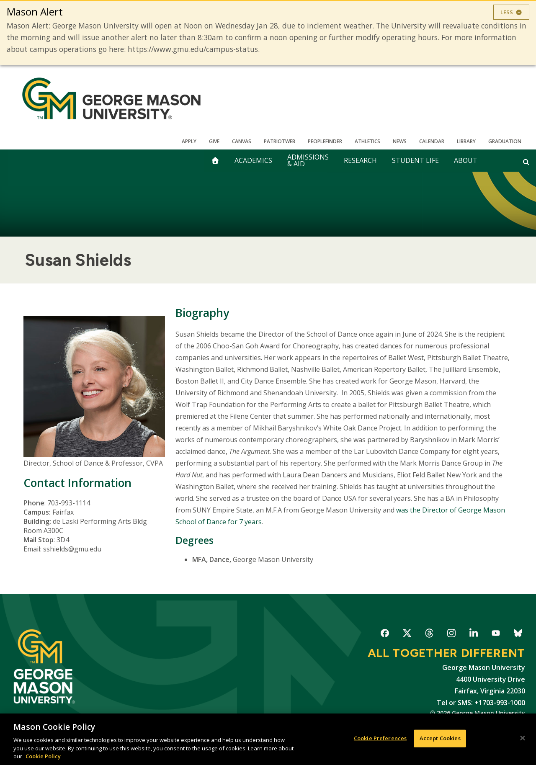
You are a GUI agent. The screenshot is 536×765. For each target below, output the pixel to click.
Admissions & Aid (308, 160)
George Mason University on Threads (429, 634)
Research (360, 160)
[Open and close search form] (526, 161)
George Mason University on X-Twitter (406, 634)
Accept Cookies (440, 738)
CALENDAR (431, 141)
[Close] (522, 738)
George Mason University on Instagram (451, 634)
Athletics (367, 141)
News (400, 141)
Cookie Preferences (380, 738)
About (465, 160)
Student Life (415, 160)
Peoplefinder (325, 141)
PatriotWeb (279, 141)
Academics (253, 160)
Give (214, 141)
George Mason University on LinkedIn (473, 634)
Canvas (241, 141)
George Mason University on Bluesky (517, 634)
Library (466, 141)
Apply (189, 141)
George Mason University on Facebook (384, 634)
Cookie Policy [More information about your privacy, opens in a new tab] (43, 756)
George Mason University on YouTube (495, 634)
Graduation (504, 141)
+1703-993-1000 (499, 702)
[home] (215, 160)
